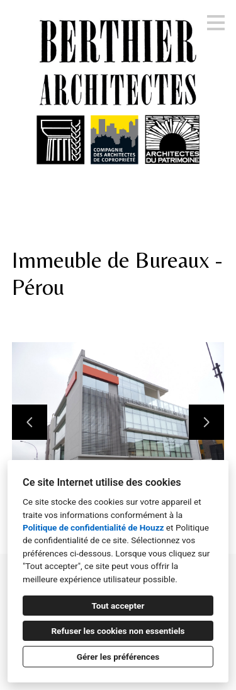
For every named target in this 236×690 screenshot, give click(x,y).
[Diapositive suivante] (206, 422)
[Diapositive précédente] (29, 422)
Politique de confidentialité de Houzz (93, 527)
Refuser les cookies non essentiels (117, 631)
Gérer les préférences (118, 657)
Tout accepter (118, 606)
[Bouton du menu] (215, 22)
